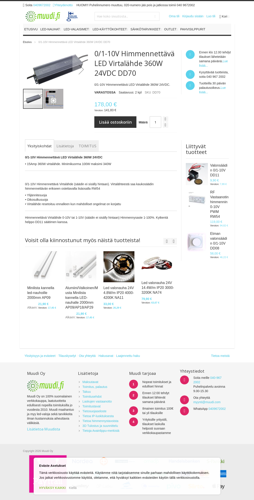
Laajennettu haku (128, 356)
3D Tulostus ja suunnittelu (100, 426)
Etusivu (27, 42)
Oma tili (174, 16)
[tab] (39, 146)
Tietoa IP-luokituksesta (98, 416)
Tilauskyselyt (67, 356)
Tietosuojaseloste (94, 411)
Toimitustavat (91, 406)
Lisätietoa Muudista (43, 429)
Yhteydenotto (63, 5)
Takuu (86, 391)
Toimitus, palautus (94, 387)
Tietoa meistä (220, 356)
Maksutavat (90, 382)
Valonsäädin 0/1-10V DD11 (218, 170)
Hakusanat (106, 356)
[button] (81, 69)
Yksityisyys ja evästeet (40, 356)
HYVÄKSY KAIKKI (52, 488)
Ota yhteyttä (87, 356)
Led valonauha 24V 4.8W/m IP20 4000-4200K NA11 (118, 293)
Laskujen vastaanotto (97, 401)
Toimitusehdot (91, 396)
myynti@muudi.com (207, 402)
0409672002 (41, 5)
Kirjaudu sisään (193, 16)
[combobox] (127, 16)
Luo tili (210, 16)
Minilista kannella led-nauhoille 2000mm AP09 (40, 293)
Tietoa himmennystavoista (100, 421)
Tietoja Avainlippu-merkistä (100, 430)
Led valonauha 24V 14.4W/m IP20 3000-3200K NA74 (158, 287)
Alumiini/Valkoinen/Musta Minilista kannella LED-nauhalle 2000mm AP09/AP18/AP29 (81, 297)
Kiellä (73, 488)
